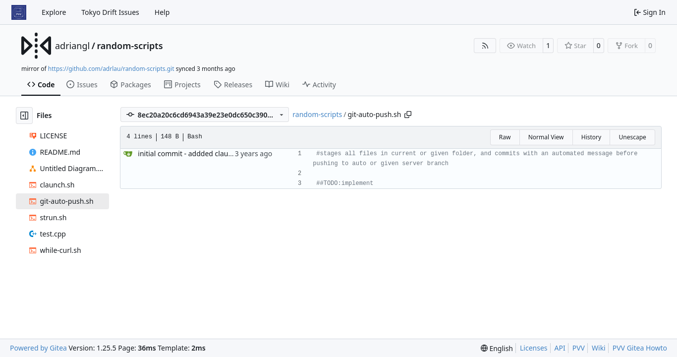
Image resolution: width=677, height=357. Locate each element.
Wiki (599, 348)
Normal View (546, 137)
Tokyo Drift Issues (110, 12)
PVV (578, 348)
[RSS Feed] (485, 45)
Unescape (632, 137)
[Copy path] (407, 114)
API (560, 348)
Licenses (534, 348)
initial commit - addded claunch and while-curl (213, 153)
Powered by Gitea (38, 348)
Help (162, 12)
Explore (54, 12)
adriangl (72, 46)
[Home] (19, 12)
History (591, 137)
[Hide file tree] (24, 115)
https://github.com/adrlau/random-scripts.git (111, 68)
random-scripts (130, 46)
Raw (505, 137)
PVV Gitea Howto (640, 348)
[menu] (497, 348)
